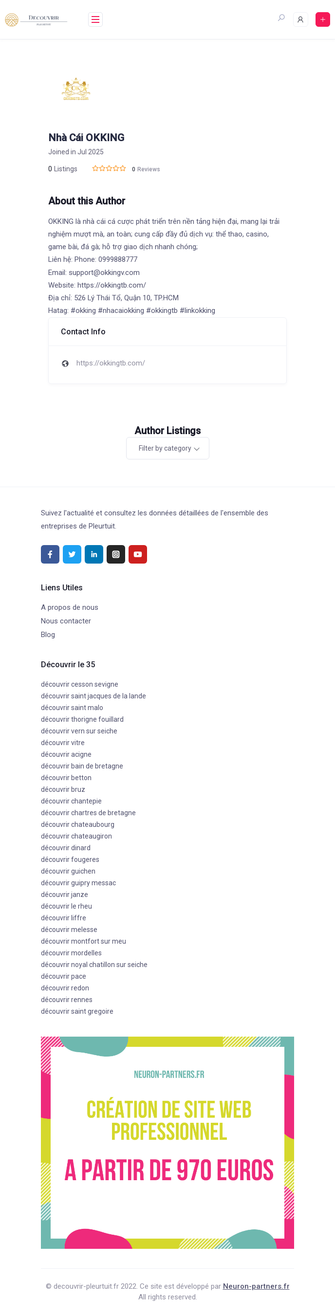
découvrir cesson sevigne (79, 684)
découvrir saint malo (72, 708)
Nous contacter (66, 621)
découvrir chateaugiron (76, 836)
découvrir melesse (69, 929)
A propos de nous (69, 607)
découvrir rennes (67, 1000)
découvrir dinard (66, 848)
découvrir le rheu (66, 906)
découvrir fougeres (70, 859)
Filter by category (165, 448)
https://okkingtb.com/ (110, 363)
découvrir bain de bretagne (82, 766)
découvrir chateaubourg (77, 824)
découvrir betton (66, 778)
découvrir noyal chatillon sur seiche (94, 964)
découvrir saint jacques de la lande (93, 696)
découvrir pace (63, 976)
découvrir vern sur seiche (79, 731)
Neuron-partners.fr (256, 1286)
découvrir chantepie (71, 801)
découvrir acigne (66, 754)
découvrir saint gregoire (77, 1011)
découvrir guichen (68, 871)
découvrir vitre (63, 743)
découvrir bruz (63, 789)
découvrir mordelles (71, 953)
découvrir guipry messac (78, 883)
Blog (48, 634)
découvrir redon (65, 988)
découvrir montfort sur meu (83, 941)
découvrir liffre (63, 918)
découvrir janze (64, 894)
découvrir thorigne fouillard (82, 719)
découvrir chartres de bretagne (88, 813)
